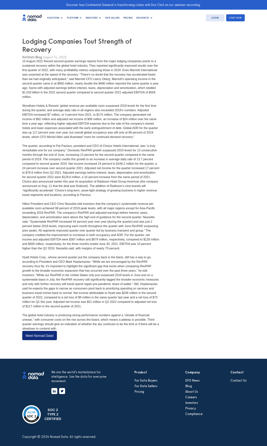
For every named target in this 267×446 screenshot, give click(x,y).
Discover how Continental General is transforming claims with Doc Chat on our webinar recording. (133, 5)
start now (235, 18)
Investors (191, 403)
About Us (191, 391)
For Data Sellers (145, 386)
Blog (188, 386)
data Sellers (112, 18)
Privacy (190, 408)
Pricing (128, 18)
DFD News (192, 380)
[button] (55, 17)
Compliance (194, 414)
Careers (191, 397)
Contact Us (238, 380)
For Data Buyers (145, 380)
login (215, 18)
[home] (33, 17)
